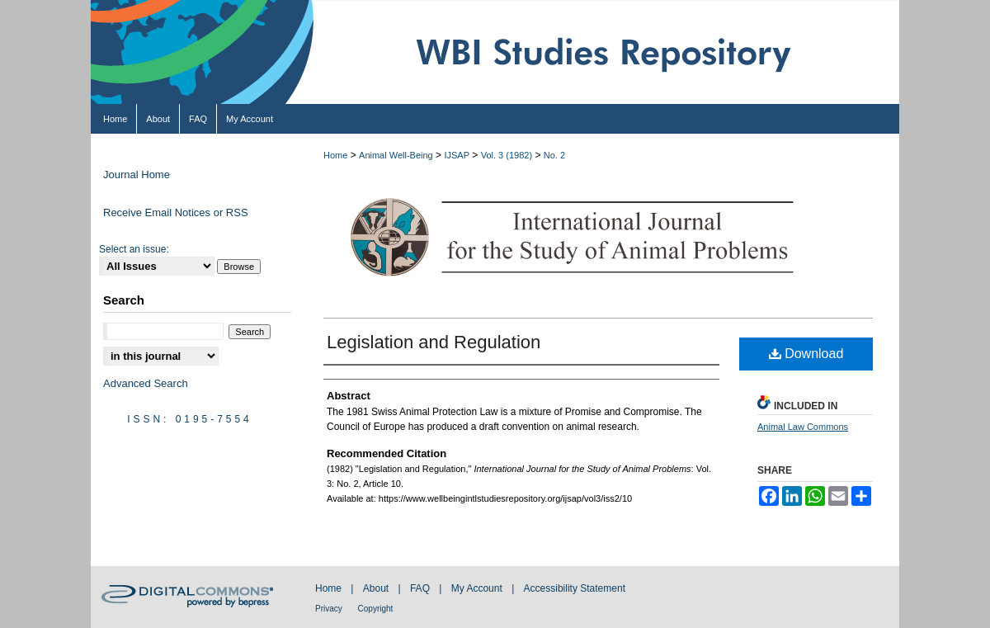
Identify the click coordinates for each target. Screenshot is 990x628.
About (377, 588)
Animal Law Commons (802, 427)
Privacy (330, 608)
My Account (478, 588)
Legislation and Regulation (433, 342)
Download (806, 354)
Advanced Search (145, 383)
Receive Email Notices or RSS (175, 212)
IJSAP (456, 155)
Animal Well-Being (396, 155)
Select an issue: (134, 249)
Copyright (376, 608)
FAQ (421, 588)
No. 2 (554, 155)
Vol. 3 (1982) (506, 155)
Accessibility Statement (574, 588)
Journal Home (136, 174)
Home (335, 155)
